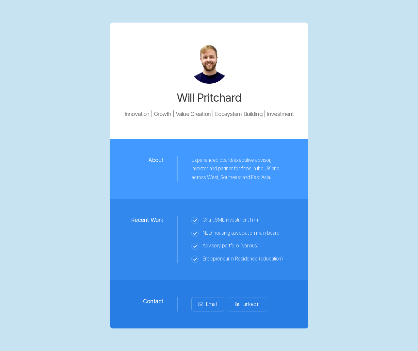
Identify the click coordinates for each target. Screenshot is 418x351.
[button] (207, 304)
